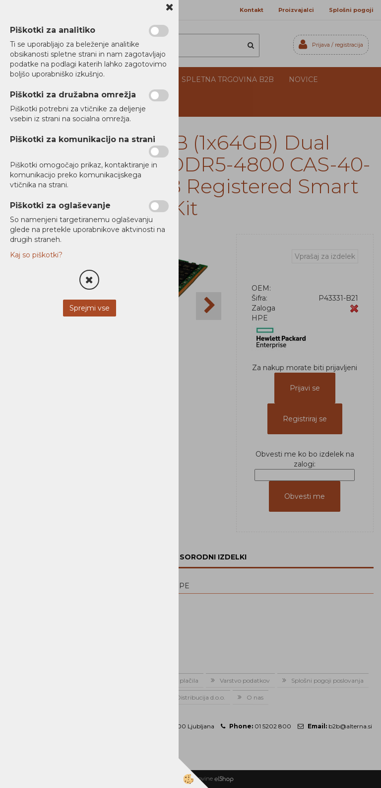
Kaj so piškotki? (36, 254)
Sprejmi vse (89, 308)
